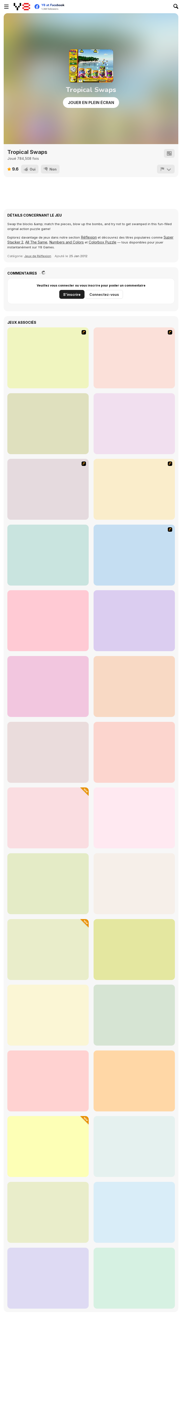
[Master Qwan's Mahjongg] (48, 752)
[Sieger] (134, 489)
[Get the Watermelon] (48, 1015)
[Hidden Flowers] (48, 555)
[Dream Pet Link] (134, 752)
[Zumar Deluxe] (134, 1080)
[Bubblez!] (48, 423)
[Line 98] (134, 1015)
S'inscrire (72, 294)
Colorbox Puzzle (102, 242)
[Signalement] (166, 169)
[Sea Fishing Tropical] (134, 555)
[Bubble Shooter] (134, 357)
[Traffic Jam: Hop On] (134, 949)
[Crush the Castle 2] (48, 489)
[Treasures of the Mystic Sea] (48, 1212)
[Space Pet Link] (48, 883)
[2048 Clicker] (48, 1146)
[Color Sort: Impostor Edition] (48, 949)
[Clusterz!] (134, 423)
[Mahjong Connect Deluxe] (134, 1146)
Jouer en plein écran (91, 102)
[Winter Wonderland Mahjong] (48, 1278)
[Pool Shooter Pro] (48, 1080)
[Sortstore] (134, 1278)
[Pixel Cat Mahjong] (134, 817)
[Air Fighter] (134, 620)
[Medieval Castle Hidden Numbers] (48, 686)
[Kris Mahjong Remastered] (134, 883)
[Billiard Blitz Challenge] (134, 686)
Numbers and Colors (66, 242)
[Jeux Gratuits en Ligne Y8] (22, 6)
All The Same (36, 242)
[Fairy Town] (48, 357)
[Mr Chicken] (48, 620)
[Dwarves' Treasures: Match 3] (48, 817)
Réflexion (89, 237)
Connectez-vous (104, 294)
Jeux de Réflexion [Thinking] (37, 256)
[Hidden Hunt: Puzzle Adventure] (134, 1212)
